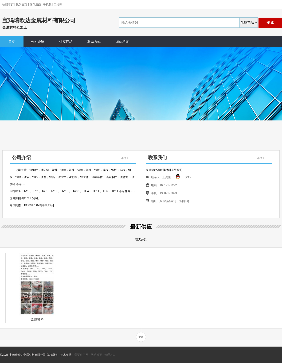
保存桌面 (35, 4)
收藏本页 (8, 4)
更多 (141, 337)
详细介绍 (47, 205)
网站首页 (96, 354)
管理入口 (110, 354)
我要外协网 (81, 354)
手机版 (47, 4)
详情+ (124, 158)
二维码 (58, 4)
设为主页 (21, 4)
